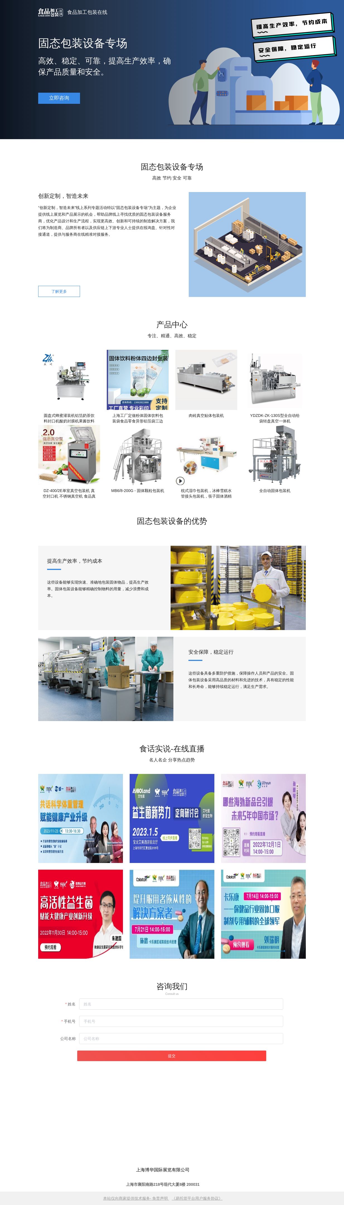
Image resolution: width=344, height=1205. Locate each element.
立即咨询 (59, 98)
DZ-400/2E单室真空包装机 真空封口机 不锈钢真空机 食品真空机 (69, 493)
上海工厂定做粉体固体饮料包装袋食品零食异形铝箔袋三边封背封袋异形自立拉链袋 (137, 418)
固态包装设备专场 (82, 43)
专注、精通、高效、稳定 (172, 335)
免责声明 (160, 1198)
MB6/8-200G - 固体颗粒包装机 (137, 490)
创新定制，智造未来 (63, 196)
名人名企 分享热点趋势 (172, 760)
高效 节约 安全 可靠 (172, 178)
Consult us (172, 993)
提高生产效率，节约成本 (74, 561)
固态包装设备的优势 (172, 521)
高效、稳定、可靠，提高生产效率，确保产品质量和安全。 (104, 66)
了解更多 (59, 291)
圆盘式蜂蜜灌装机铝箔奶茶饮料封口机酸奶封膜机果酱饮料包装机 (69, 418)
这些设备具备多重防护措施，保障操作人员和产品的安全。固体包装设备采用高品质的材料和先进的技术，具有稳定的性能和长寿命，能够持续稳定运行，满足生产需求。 (241, 680)
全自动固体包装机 (274, 490)
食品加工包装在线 (87, 12)
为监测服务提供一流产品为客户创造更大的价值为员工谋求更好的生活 (81, 764)
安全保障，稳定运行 (211, 652)
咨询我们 (172, 986)
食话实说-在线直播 (171, 748)
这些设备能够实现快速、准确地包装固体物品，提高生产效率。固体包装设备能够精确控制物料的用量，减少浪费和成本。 (98, 589)
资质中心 (81, 749)
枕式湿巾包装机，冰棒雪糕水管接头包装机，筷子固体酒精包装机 (206, 493)
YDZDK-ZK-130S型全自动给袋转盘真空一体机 (274, 418)
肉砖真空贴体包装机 (206, 415)
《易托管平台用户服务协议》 (197, 1198)
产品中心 (172, 324)
